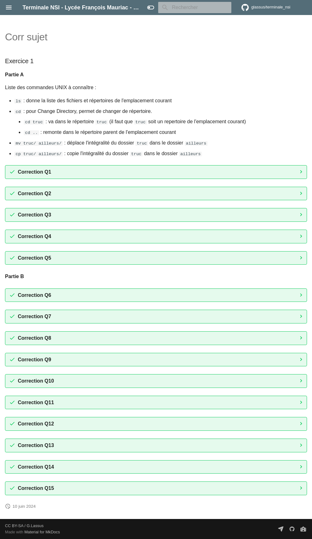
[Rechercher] (194, 7)
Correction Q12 (36, 423)
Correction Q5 (34, 257)
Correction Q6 (34, 294)
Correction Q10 (36, 380)
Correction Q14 (36, 466)
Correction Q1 (34, 171)
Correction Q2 (34, 193)
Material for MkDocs (42, 532)
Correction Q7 (34, 316)
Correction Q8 (34, 337)
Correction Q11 (36, 402)
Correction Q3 (34, 214)
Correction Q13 (36, 445)
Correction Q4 (34, 236)
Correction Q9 (34, 359)
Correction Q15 (36, 488)
